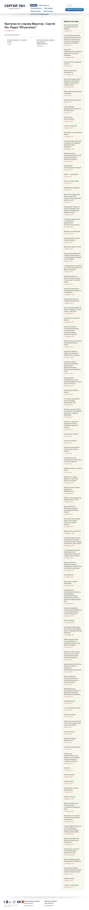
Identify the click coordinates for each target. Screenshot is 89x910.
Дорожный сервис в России (72, 247)
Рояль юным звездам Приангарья (70, 582)
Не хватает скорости (70, 440)
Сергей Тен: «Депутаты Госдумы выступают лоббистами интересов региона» (71, 424)
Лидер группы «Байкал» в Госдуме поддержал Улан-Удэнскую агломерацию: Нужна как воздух (72, 209)
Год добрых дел (69, 575)
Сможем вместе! (69, 781)
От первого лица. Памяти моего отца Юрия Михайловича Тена (72, 400)
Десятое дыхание (69, 774)
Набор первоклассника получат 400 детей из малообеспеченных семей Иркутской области (72, 642)
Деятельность (44, 5)
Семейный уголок (69, 701)
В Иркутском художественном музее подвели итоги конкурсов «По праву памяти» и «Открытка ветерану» (72, 757)
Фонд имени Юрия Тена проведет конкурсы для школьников (71, 840)
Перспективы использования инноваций (72, 166)
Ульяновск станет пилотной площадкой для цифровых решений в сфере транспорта (72, 144)
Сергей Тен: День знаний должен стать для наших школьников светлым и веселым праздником (72, 654)
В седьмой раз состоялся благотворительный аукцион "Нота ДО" (71, 850)
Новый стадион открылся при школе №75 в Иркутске (72, 860)
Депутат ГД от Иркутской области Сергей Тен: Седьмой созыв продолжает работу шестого (72, 197)
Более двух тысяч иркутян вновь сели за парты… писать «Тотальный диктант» (72, 521)
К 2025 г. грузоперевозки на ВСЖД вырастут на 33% (72, 499)
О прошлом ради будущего (72, 747)
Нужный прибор (69, 620)
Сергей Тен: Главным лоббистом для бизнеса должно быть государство (72, 353)
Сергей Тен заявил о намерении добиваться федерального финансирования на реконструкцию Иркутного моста (72, 366)
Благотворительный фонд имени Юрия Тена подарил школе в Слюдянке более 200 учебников (73, 630)
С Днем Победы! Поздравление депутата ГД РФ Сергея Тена (72, 108)
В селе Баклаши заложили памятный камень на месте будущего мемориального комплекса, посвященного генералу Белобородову (72, 39)
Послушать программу (11, 35)
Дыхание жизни (69, 878)
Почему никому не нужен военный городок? (72, 239)
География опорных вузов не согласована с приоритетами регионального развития (72, 222)
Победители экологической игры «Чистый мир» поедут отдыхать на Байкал (72, 723)
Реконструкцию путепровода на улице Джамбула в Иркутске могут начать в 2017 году (72, 380)
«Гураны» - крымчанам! (71, 885)
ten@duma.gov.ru (49, 905)
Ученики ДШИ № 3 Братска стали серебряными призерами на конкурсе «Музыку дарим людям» (72, 829)
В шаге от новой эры (70, 126)
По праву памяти (69, 732)
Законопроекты (36, 8)
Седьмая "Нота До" (69, 796)
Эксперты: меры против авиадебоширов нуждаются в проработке (72, 290)
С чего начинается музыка (72, 708)
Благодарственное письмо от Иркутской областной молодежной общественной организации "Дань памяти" (72, 540)
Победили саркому (70, 714)
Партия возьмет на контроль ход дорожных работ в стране (73, 342)
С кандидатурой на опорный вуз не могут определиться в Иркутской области (73, 267)
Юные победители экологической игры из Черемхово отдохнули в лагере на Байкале (71, 679)
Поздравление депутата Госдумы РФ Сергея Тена (71, 300)
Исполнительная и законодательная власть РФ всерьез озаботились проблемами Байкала (72, 156)
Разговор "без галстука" (71, 434)
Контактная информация (40, 14)
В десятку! (67, 768)
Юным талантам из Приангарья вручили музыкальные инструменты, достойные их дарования (73, 565)
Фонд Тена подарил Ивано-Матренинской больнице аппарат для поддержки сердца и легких (72, 82)
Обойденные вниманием (72, 188)
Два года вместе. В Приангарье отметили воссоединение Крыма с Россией (71, 509)
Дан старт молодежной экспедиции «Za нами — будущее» (71, 27)
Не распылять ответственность (69, 118)
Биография (48, 8)
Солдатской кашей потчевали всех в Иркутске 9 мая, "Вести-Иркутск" (73, 459)
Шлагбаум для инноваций (72, 231)
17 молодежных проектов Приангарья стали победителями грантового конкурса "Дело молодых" (72, 553)
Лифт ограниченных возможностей (70, 71)
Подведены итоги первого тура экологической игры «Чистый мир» (72, 817)
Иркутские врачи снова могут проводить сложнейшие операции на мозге (72, 806)
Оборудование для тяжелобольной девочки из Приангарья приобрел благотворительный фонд (72, 691)
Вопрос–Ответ (36, 11)
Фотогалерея (48, 11)
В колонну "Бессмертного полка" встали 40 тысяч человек (72, 449)
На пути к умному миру (71, 181)
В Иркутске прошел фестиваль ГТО (70, 739)
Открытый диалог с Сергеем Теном (17, 41)
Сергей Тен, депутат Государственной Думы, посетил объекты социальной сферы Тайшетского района (71, 330)
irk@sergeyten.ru (28, 905)
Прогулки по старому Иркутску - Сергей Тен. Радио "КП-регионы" (71, 478)
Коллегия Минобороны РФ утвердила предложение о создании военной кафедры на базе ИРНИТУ (72, 256)
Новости (34, 5)
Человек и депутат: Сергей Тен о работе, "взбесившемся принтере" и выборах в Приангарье (73, 412)
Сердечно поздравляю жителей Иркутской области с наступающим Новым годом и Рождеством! (73, 611)
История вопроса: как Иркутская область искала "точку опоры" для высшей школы (72, 279)
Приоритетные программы (72, 100)
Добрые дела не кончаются (72, 531)
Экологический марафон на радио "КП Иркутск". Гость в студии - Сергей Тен (72, 309)
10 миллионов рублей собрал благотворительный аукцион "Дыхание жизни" (72, 870)
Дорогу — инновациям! (71, 174)
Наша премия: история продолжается (71, 789)
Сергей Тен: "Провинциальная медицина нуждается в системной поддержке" (73, 52)
